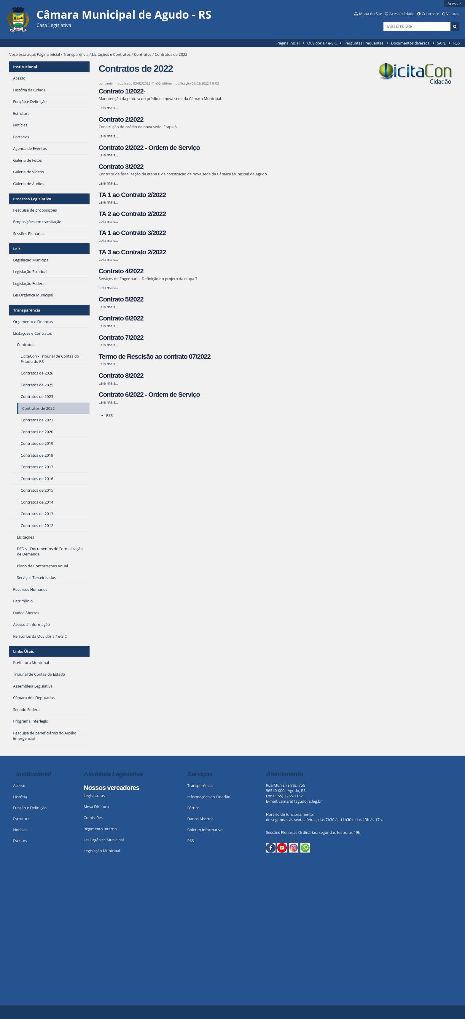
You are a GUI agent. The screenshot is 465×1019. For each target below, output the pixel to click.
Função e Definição (30, 807)
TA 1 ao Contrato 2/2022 (132, 195)
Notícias (20, 829)
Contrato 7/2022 (120, 337)
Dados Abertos (200, 818)
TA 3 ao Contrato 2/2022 (132, 252)
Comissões (93, 817)
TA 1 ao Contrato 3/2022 (132, 233)
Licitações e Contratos (111, 54)
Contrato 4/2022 (120, 271)
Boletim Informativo (205, 829)
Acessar (454, 3)
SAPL (441, 43)
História (20, 796)
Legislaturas (94, 795)
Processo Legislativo (32, 198)
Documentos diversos (410, 43)
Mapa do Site (370, 13)
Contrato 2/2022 (120, 119)
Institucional (25, 66)
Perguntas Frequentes (363, 43)
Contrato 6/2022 (120, 318)
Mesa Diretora (96, 806)
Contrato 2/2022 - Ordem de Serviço (149, 147)
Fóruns (193, 807)
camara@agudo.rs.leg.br (300, 801)
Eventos (20, 840)
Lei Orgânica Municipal (104, 839)
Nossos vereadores (111, 787)
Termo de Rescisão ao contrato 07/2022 (154, 356)
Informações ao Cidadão (208, 796)
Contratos (143, 54)
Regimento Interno (100, 828)
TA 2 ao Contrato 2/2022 (132, 214)
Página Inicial (288, 43)
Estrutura (21, 818)
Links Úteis (23, 651)
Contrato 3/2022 (120, 166)
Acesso (19, 785)
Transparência (75, 54)
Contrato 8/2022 (120, 375)
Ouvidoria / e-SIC (322, 43)
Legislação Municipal (102, 850)
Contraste (430, 13)
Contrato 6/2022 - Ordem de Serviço (149, 394)
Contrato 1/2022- (121, 91)
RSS (456, 43)
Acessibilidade (401, 13)
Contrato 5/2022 (120, 299)
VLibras (452, 13)
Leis (16, 248)
